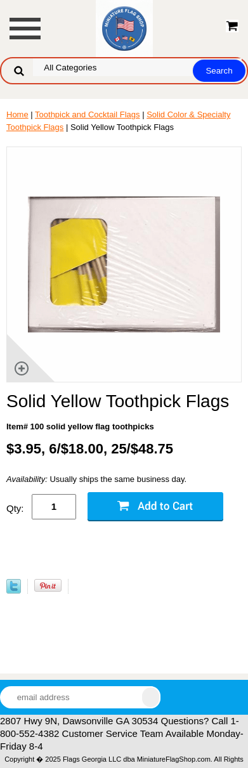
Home (17, 114)
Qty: (15, 508)
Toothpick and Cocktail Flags (87, 114)
